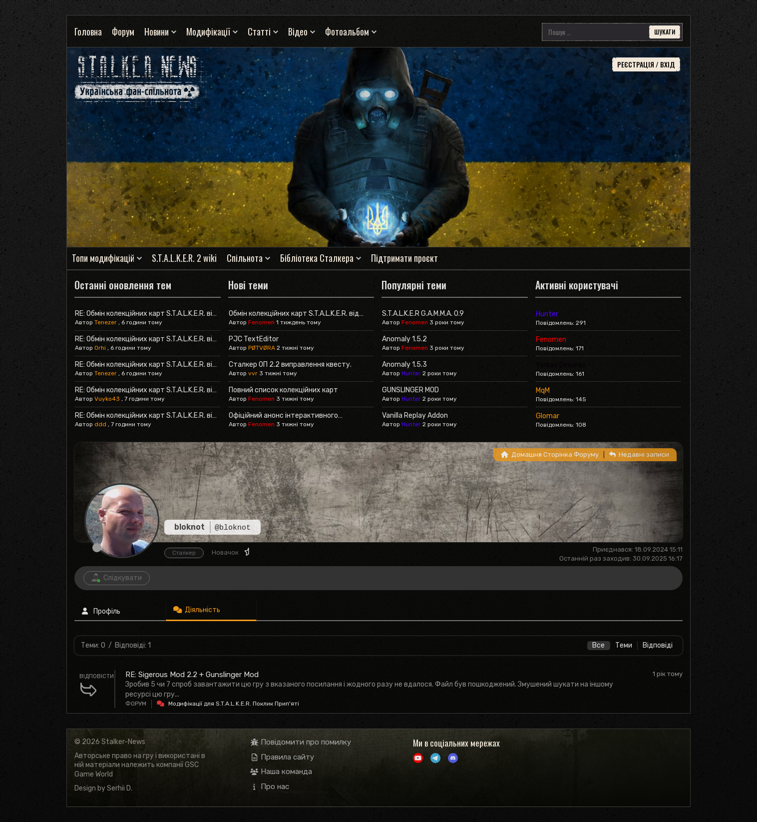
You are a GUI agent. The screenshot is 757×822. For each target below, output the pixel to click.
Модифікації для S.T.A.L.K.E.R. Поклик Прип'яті (233, 703)
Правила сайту (282, 757)
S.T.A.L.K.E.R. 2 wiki (184, 258)
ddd (100, 424)
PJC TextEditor (254, 339)
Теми (623, 645)
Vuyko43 (107, 398)
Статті (259, 31)
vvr (253, 373)
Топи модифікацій (103, 258)
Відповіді (658, 645)
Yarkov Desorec (561, 365)
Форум (123, 31)
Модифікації (208, 31)
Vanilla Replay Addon (415, 415)
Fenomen (261, 322)
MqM (543, 390)
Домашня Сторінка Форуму (550, 454)
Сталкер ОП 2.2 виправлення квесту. (290, 364)
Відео (298, 31)
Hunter (411, 373)
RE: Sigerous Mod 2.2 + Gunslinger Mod (192, 674)
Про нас (270, 786)
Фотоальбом (347, 31)
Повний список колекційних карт (283, 390)
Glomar (547, 416)
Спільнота (245, 258)
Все (598, 645)
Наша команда (281, 771)
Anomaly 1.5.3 (404, 364)
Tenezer (105, 322)
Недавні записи (639, 454)
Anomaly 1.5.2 (404, 339)
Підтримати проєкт (404, 258)
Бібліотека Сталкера (317, 258)
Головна (88, 31)
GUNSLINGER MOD (410, 390)
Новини (156, 31)
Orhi (100, 347)
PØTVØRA (261, 347)
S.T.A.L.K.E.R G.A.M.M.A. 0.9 (423, 313)
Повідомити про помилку (301, 742)
